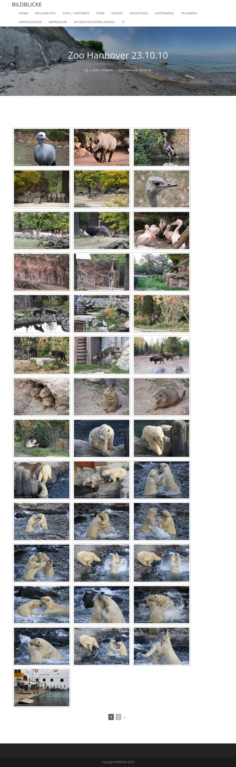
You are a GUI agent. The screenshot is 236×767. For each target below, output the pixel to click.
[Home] (86, 70)
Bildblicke (27, 4)
